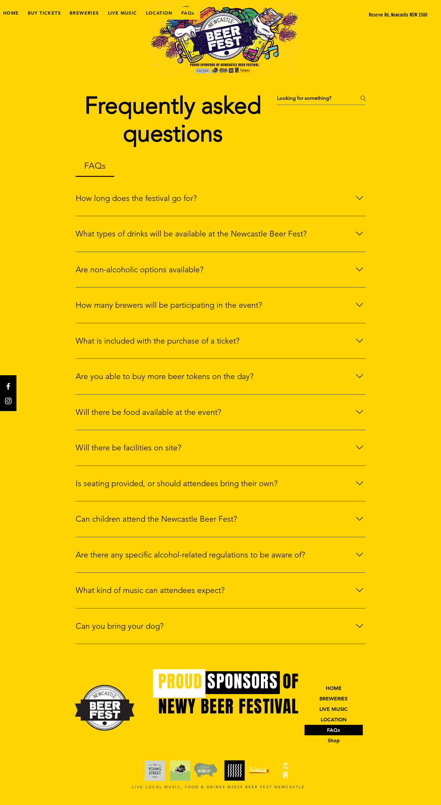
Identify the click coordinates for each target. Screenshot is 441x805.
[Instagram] (8, 400)
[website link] (155, 770)
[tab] (95, 166)
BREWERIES (333, 699)
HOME (334, 688)
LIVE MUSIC (333, 709)
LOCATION (334, 720)
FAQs (333, 730)
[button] (394, 15)
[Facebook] (8, 386)
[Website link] (234, 770)
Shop (334, 740)
